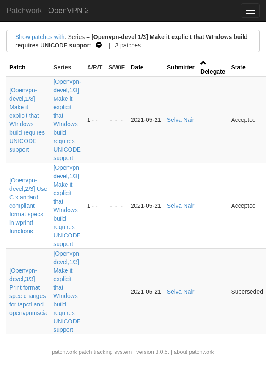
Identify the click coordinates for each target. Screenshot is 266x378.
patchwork (64, 352)
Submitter (181, 67)
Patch (17, 67)
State (238, 67)
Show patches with (40, 36)
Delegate (212, 71)
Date (137, 67)
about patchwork (194, 352)
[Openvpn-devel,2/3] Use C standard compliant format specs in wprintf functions (28, 206)
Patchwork (24, 10)
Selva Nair (181, 119)
